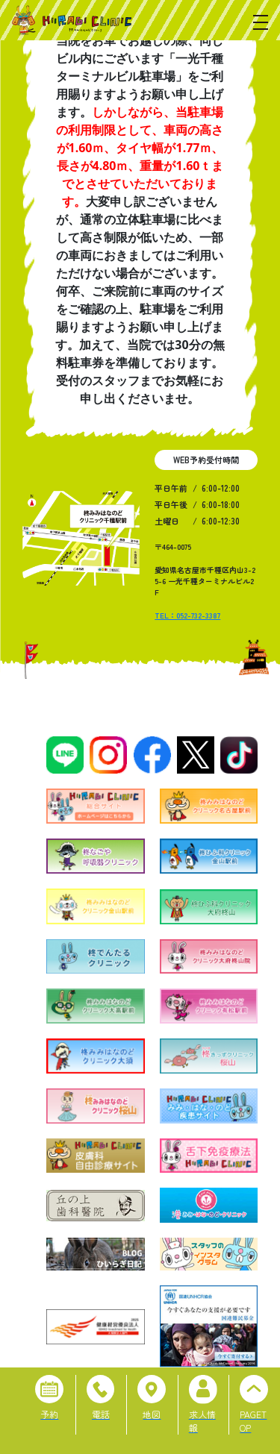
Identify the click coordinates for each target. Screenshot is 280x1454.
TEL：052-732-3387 (187, 615)
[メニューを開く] (260, 22)
